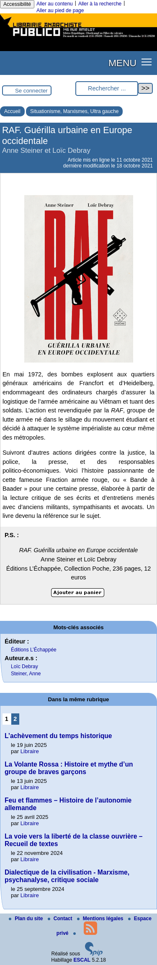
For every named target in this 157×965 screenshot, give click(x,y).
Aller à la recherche (99, 4)
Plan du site (26, 918)
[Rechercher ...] (106, 88)
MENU (122, 62)
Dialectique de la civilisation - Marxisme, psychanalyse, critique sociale (67, 876)
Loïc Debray (24, 666)
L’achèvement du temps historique (58, 735)
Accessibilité (17, 4)
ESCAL (82, 960)
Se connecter (31, 90)
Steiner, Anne (26, 674)
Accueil (12, 111)
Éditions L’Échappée (34, 650)
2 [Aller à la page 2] (15, 718)
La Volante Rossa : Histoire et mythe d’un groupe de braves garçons (69, 768)
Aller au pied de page (60, 10)
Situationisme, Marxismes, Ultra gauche (74, 111)
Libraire (30, 751)
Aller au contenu (54, 4)
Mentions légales (101, 918)
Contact (61, 918)
